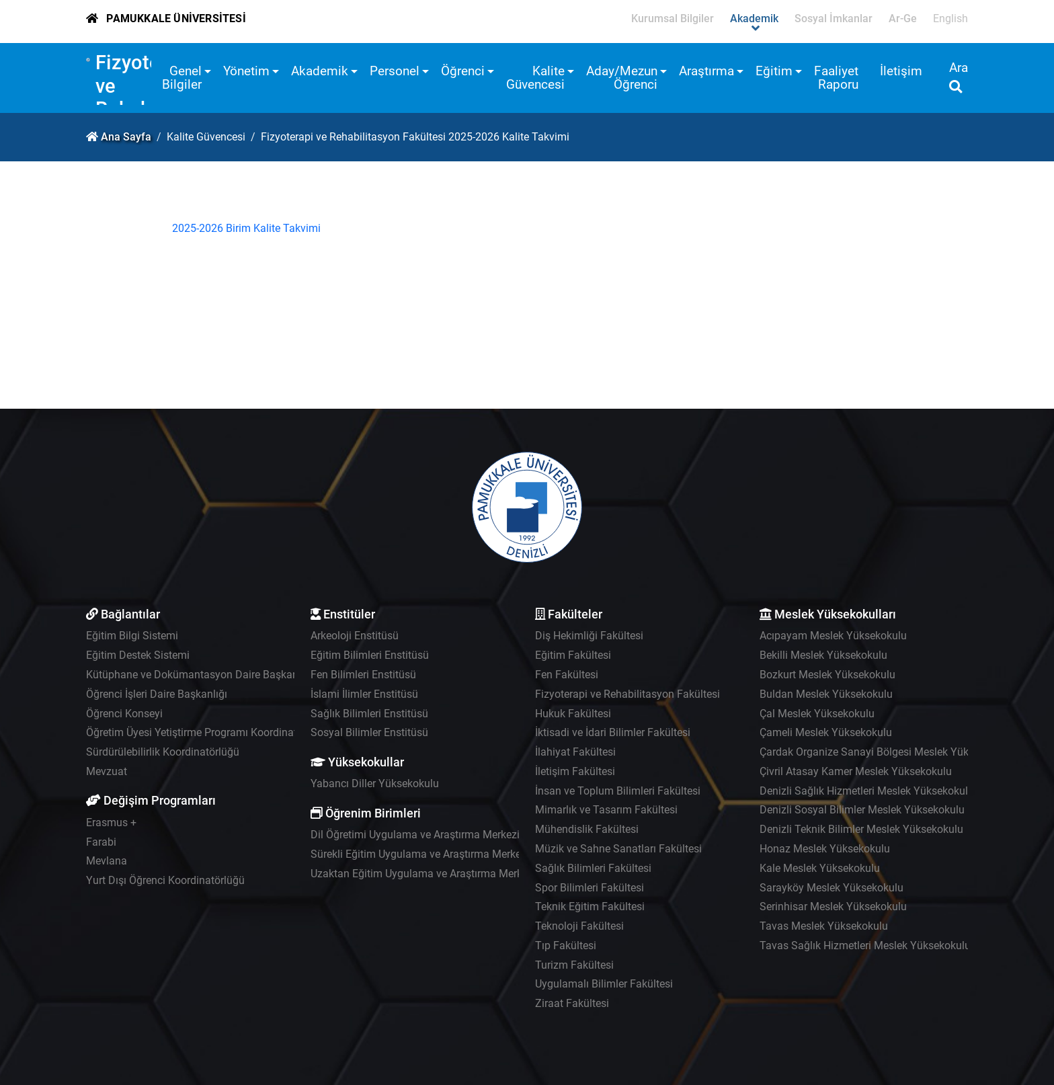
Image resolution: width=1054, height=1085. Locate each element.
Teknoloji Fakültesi (579, 926)
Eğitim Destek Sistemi (138, 655)
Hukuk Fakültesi (573, 713)
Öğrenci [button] (463, 71)
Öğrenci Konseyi (124, 713)
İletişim (901, 71)
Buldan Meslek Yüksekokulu (826, 694)
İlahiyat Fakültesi (575, 752)
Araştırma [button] (706, 71)
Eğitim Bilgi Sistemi (132, 635)
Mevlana (106, 860)
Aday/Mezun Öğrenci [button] (621, 77)
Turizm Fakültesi (574, 965)
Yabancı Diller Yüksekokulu (375, 783)
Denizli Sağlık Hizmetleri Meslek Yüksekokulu (867, 791)
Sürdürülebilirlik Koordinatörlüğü (162, 752)
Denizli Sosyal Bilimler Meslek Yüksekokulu (862, 809)
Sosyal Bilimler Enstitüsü (369, 732)
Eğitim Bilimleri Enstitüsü (370, 655)
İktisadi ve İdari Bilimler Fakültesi (612, 732)
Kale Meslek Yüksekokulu (820, 868)
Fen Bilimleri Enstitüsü (363, 674)
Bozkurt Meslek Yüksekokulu (827, 674)
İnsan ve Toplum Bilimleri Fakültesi (617, 791)
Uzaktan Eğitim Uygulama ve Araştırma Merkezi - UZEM (442, 873)
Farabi (101, 842)
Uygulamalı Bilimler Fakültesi (604, 983)
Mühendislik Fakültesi (587, 829)
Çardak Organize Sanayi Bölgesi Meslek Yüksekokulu (885, 752)
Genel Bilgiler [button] (182, 77)
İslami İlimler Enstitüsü (364, 694)
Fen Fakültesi (566, 674)
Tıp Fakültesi (565, 945)
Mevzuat (106, 771)
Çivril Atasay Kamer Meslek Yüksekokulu (856, 771)
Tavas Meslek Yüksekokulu (824, 926)
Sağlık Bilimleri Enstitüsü (369, 713)
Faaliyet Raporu (836, 77)
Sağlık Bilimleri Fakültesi (593, 868)
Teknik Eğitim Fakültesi (590, 906)
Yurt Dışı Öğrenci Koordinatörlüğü (165, 880)
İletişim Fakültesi (575, 771)
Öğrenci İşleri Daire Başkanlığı (156, 694)
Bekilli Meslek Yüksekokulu (823, 655)
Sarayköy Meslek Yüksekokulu (831, 887)
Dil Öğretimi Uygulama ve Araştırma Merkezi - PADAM (437, 834)
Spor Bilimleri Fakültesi (589, 887)
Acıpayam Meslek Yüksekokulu (833, 635)
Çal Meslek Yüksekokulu (817, 713)
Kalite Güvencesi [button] (535, 77)
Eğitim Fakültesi (573, 655)
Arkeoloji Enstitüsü (355, 635)
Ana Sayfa (126, 136)
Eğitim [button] (774, 71)
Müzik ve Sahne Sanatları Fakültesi (618, 848)
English (950, 18)
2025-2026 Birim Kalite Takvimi (246, 228)
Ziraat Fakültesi (572, 1003)
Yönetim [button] (246, 71)
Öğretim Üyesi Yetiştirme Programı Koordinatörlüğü (206, 732)
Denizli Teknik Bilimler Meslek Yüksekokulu (861, 829)
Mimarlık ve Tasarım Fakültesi (606, 809)
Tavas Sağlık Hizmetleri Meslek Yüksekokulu (865, 945)
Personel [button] (394, 71)
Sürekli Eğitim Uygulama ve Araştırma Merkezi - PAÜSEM (445, 854)
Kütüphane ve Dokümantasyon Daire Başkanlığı (199, 674)
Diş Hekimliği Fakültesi (589, 635)
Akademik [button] (319, 71)
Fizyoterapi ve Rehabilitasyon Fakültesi (627, 694)
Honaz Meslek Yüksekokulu (825, 848)
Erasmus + (111, 822)
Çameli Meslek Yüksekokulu (826, 732)
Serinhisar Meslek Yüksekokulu (833, 906)
